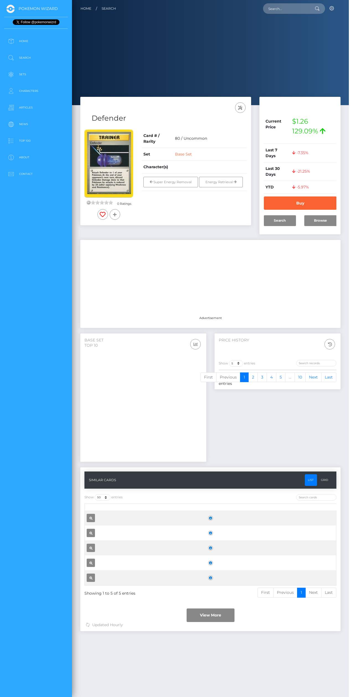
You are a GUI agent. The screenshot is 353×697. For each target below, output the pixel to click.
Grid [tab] (324, 483)
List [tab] (311, 483)
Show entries (237, 363)
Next (313, 452)
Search (109, 8)
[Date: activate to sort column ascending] (246, 377)
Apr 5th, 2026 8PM (239, 414)
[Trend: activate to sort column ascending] (320, 377)
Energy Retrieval (220, 182)
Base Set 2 (188, 663)
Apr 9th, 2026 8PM (239, 389)
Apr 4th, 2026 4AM (239, 439)
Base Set (183, 154)
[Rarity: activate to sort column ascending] (221, 515)
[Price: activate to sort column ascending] (289, 377)
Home (86, 8)
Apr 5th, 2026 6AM (239, 426)
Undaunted (188, 623)
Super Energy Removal (171, 182)
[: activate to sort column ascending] (99, 515)
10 (300, 452)
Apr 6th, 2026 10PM (239, 402)
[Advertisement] (36, 222)
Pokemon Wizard (38, 8)
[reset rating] (88, 202)
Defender (124, 542)
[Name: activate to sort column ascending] (144, 515)
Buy (300, 203)
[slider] (102, 202)
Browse (320, 220)
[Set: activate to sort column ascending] (190, 515)
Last (329, 452)
